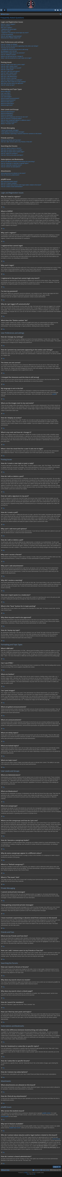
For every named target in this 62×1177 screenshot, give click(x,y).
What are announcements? (8, 100)
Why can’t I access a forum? (8, 74)
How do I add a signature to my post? (11, 68)
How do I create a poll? (7, 69)
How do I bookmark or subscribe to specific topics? (15, 163)
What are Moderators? (7, 113)
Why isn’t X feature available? (9, 183)
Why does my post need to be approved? (12, 83)
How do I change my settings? (9, 44)
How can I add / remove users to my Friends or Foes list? (16, 141)
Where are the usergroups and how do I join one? (14, 117)
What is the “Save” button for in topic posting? (13, 81)
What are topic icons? (7, 105)
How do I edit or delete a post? (9, 66)
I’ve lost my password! (7, 34)
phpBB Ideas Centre (14, 1127)
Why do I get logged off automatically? (11, 36)
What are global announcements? (10, 98)
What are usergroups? (7, 115)
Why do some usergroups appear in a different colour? (15, 120)
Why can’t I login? (6, 31)
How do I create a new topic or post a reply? (13, 64)
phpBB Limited (46, 1113)
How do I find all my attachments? (10, 175)
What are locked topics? (7, 103)
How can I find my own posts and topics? (12, 155)
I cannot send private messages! (10, 130)
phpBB (54, 394)
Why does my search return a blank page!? (12, 151)
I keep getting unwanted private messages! (12, 132)
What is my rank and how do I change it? (12, 56)
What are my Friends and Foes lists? (11, 140)
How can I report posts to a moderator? (11, 80)
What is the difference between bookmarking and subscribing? (18, 161)
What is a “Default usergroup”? (9, 122)
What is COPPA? (5, 26)
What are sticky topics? (7, 101)
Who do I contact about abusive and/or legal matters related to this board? (21, 185)
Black (28, 1174)
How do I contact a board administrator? (12, 186)
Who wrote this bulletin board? (9, 181)
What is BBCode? (6, 91)
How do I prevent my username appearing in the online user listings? (19, 46)
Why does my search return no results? (11, 150)
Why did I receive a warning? (9, 78)
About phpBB (4, 1116)
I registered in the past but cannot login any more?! (15, 32)
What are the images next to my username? (13, 53)
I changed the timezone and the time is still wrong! (14, 49)
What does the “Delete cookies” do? (10, 38)
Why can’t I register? (6, 27)
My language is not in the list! (9, 51)
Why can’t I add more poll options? (10, 71)
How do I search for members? (9, 153)
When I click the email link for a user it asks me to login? (16, 58)
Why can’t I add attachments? (9, 76)
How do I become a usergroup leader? (11, 118)
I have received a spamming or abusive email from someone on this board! (21, 133)
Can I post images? (6, 96)
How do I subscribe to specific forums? (11, 165)
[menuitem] (4, 10)
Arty (34, 1174)
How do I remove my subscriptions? (10, 166)
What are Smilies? (6, 95)
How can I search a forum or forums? (11, 148)
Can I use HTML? (6, 93)
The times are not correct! (8, 47)
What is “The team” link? (7, 123)
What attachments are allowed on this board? (13, 173)
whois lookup (56, 1139)
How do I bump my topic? (8, 85)
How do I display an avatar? (8, 54)
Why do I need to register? (8, 24)
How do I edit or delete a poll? (9, 73)
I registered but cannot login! (8, 29)
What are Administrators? (8, 111)
